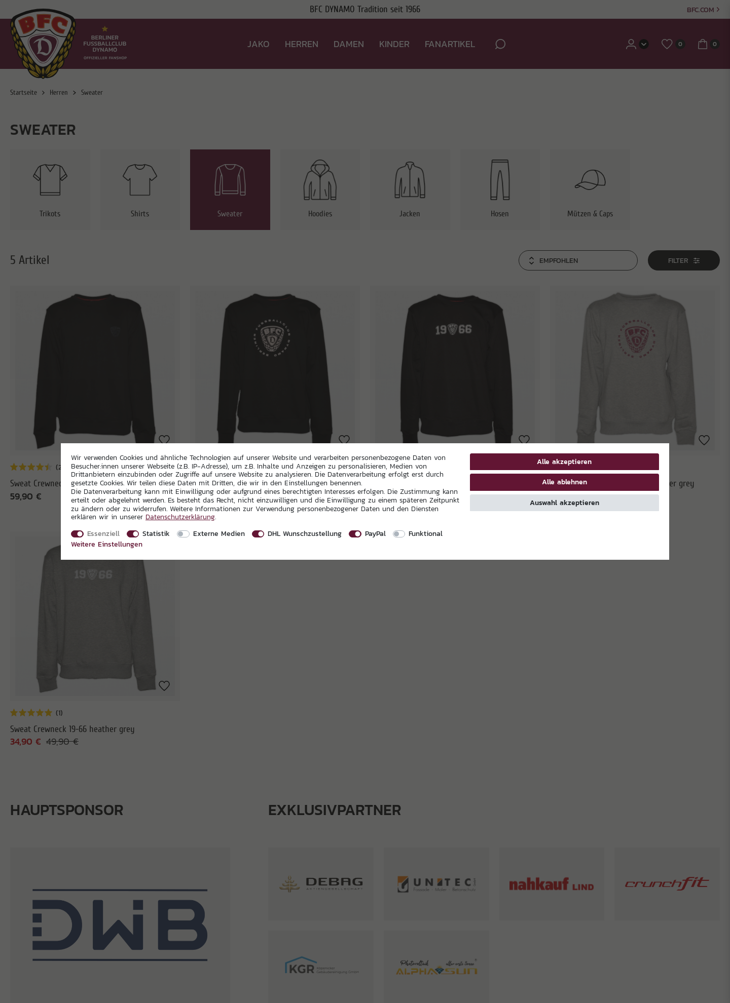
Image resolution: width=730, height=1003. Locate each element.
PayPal (375, 533)
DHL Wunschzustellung (305, 533)
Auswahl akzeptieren (564, 502)
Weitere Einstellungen (106, 544)
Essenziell (103, 533)
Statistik (156, 533)
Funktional (426, 533)
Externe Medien (219, 533)
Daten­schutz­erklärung (180, 517)
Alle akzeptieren (564, 461)
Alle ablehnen (564, 482)
